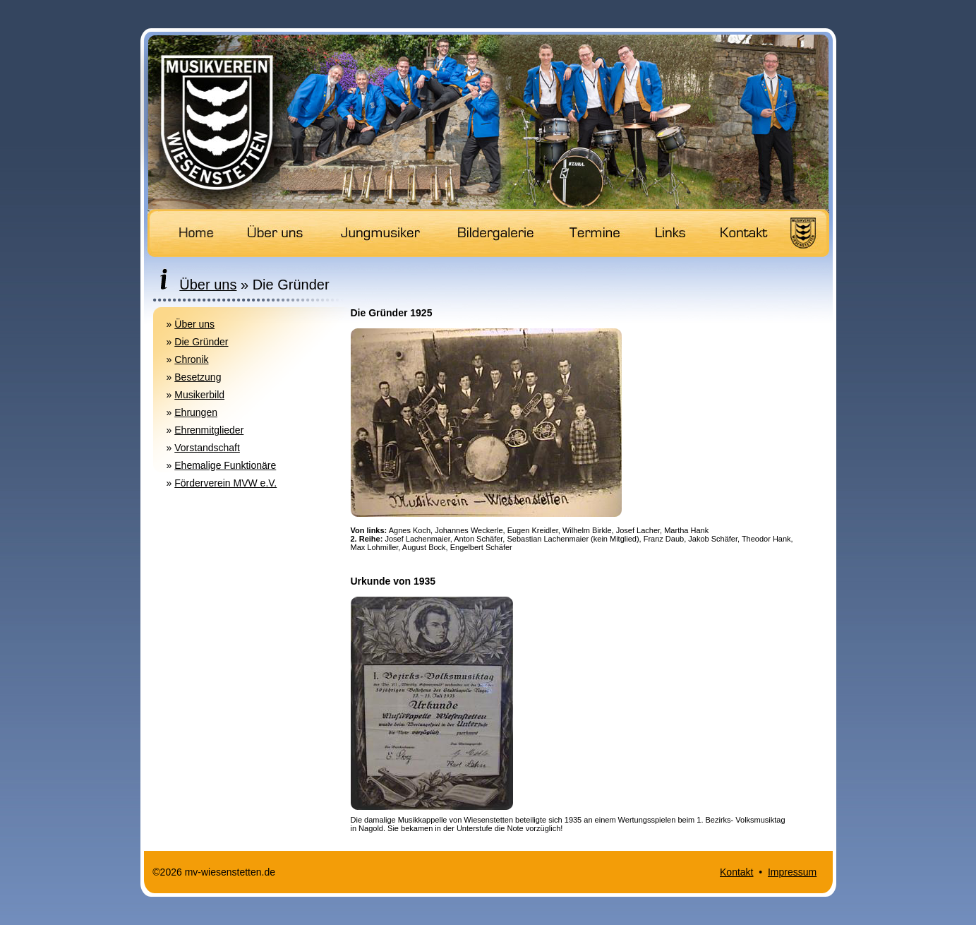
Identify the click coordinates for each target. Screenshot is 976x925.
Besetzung (197, 377)
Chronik (191, 359)
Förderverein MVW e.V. (225, 483)
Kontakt (736, 872)
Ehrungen (195, 412)
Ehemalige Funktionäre (225, 465)
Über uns (194, 324)
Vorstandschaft (207, 447)
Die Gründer (201, 341)
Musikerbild (199, 394)
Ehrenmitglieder (208, 430)
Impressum (792, 872)
